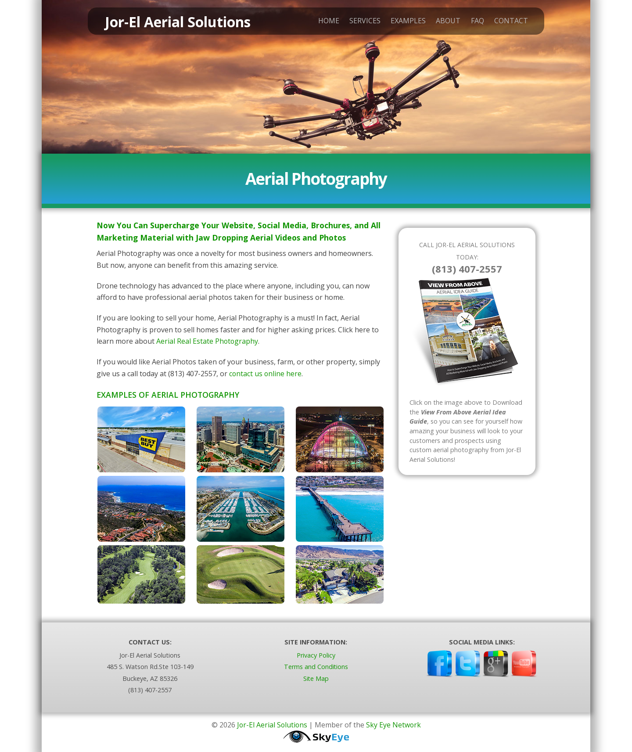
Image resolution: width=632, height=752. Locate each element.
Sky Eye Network (394, 725)
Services (360, 22)
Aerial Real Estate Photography (207, 341)
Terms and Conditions (316, 666)
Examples (403, 22)
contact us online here (265, 373)
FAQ (472, 22)
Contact (506, 22)
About (443, 22)
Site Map (316, 678)
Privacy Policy (316, 655)
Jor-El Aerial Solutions (272, 725)
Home (323, 22)
